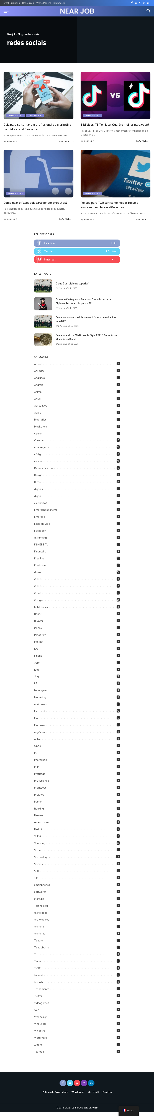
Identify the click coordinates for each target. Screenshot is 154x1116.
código (38, 458)
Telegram (39, 944)
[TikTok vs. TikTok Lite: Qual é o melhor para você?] (115, 95)
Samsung (39, 847)
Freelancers (35, 115)
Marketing (40, 701)
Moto (37, 722)
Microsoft (39, 715)
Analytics (39, 381)
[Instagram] (144, 3)
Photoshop (40, 763)
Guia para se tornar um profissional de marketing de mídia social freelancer (33, 127)
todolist (38, 979)
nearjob (11, 141)
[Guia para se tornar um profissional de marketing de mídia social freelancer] (38, 95)
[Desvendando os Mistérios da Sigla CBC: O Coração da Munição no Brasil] (43, 343)
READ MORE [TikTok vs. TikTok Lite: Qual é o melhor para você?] (143, 145)
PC (35, 756)
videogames (41, 1006)
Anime (38, 395)
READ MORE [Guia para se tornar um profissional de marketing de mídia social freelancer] (66, 141)
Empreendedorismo (46, 513)
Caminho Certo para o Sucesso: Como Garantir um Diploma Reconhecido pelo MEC (85, 305)
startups (39, 902)
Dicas (37, 485)
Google (38, 604)
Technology (41, 909)
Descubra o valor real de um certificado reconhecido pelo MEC (86, 323)
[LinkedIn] (148, 3)
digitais (38, 492)
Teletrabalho (41, 951)
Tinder (38, 965)
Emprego (39, 520)
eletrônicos (40, 506)
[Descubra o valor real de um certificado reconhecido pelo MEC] (43, 325)
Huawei (38, 624)
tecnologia (40, 916)
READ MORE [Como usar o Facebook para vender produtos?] (66, 222)
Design (38, 478)
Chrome (38, 444)
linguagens (40, 694)
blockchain (40, 430)
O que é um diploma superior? (73, 287)
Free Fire (39, 562)
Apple (37, 416)
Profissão (39, 777)
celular (38, 437)
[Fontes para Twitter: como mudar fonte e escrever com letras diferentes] (115, 177)
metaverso (40, 708)
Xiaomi (38, 1048)
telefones (39, 937)
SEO (36, 874)
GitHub (38, 583)
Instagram (40, 638)
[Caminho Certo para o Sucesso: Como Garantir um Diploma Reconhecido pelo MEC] (43, 307)
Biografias (40, 423)
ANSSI (37, 402)
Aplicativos (40, 409)
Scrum (38, 854)
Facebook (40, 534)
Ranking (39, 812)
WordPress (40, 1041)
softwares (40, 895)
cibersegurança (43, 451)
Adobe (38, 367)
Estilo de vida (42, 527)
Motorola (39, 729)
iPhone (38, 659)
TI (35, 958)
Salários (39, 840)
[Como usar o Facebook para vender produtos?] (38, 177)
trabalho (39, 986)
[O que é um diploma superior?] (43, 289)
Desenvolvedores (44, 472)
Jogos (38, 680)
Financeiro (40, 555)
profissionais (41, 784)
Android (38, 388)
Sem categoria (43, 861)
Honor (37, 617)
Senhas (38, 867)
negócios (39, 736)
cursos (38, 465)
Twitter (38, 999)
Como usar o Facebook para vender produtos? (38, 206)
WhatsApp (40, 1027)
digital (38, 499)
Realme (38, 819)
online (37, 743)
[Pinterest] (140, 3)
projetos (39, 798)
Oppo (37, 749)
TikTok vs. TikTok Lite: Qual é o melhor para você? (113, 127)
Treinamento (41, 992)
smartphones (42, 888)
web (36, 1013)
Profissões (40, 791)
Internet (38, 645)
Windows (39, 1034)
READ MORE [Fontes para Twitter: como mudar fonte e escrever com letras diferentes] (143, 223)
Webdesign (40, 1020)
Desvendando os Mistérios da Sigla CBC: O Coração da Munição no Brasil (88, 341)
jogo (37, 673)
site (36, 881)
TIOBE (37, 972)
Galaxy (38, 576)
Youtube (39, 1055)
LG (35, 687)
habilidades (41, 610)
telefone (39, 930)
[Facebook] (132, 3)
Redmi (38, 833)
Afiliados (39, 374)
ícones (38, 631)
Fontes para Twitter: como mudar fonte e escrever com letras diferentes (112, 208)
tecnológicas (41, 923)
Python (38, 805)
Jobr (37, 666)
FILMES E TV (41, 548)
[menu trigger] (7, 11)
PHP (36, 770)
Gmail (37, 597)
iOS (36, 652)
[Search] (148, 11)
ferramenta (41, 541)
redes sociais (15, 115)
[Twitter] (136, 3)
